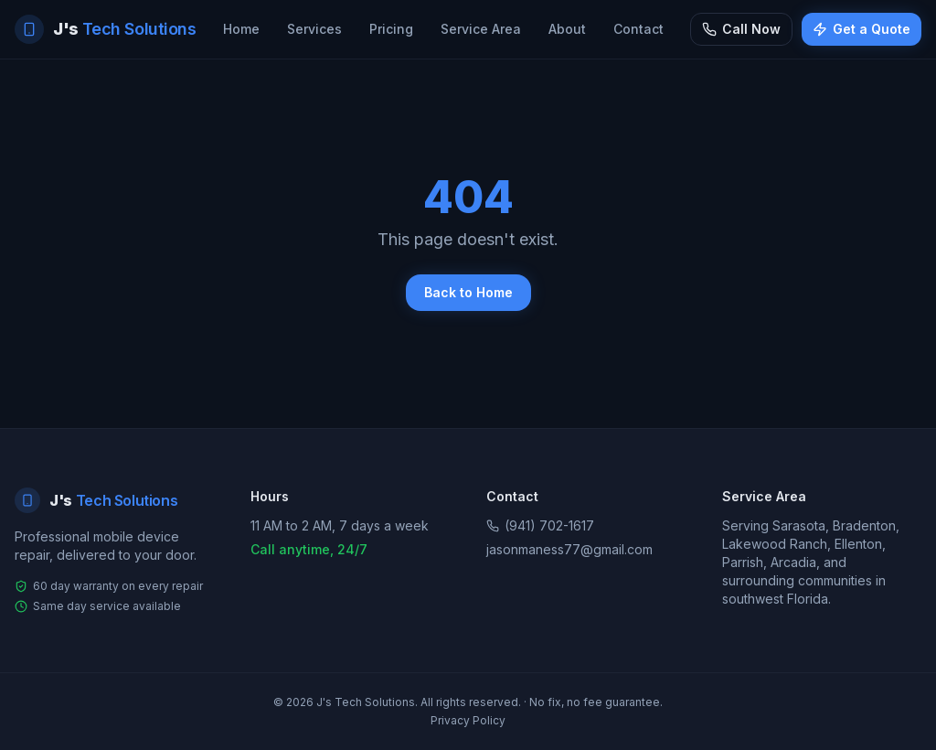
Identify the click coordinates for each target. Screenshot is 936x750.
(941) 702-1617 (540, 525)
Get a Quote (861, 29)
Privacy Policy (468, 720)
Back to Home (468, 292)
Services (314, 29)
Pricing (391, 29)
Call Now (741, 29)
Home (241, 29)
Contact (638, 29)
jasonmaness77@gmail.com (569, 549)
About (567, 29)
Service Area (481, 29)
